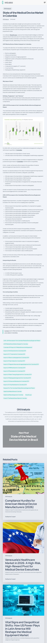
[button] (45, 2)
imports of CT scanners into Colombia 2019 (14, 354)
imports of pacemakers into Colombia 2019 (14, 371)
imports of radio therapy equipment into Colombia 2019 (17, 374)
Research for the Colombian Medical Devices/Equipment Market (19, 388)
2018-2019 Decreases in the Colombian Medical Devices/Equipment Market (22, 340)
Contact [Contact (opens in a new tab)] (6, 331)
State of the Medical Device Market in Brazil (23, 436)
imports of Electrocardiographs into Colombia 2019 (16, 357)
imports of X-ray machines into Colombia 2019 (15, 384)
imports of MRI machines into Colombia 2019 (14, 367)
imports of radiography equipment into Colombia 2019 (17, 378)
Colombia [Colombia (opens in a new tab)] (19, 150)
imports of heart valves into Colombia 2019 (14, 361)
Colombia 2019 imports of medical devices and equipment (18, 347)
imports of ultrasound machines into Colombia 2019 (16, 381)
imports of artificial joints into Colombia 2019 (15, 350)
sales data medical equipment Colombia (13, 395)
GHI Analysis (7, 8)
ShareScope (28, 395)
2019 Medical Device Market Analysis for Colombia (16, 344)
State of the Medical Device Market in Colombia (15, 398)
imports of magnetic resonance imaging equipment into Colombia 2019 (21, 364)
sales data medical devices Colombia (13, 391)
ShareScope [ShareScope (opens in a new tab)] (13, 35)
